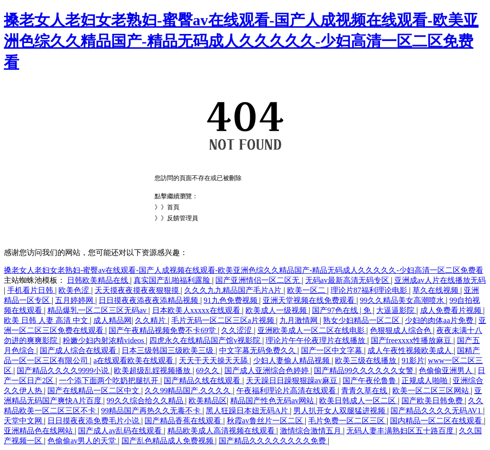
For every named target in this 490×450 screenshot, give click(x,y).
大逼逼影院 (396, 310)
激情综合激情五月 (311, 431)
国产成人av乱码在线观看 (121, 431)
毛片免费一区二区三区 (347, 421)
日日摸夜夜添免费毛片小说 (94, 421)
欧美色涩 (74, 290)
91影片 (412, 360)
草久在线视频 (436, 290)
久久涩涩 (237, 330)
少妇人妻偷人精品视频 (292, 360)
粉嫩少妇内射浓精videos (104, 340)
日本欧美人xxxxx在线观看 (197, 310)
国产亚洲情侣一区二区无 (258, 280)
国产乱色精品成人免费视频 (168, 441)
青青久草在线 (365, 390)
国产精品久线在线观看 (203, 380)
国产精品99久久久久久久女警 (364, 370)
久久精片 (151, 320)
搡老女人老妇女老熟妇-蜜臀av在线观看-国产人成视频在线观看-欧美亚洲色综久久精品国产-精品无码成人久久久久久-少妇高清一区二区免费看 (241, 41)
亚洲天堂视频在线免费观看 (309, 300)
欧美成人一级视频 (277, 310)
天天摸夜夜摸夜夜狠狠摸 (138, 290)
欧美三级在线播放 (366, 360)
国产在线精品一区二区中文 (94, 390)
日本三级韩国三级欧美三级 (168, 350)
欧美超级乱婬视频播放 (153, 370)
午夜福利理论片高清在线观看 (287, 390)
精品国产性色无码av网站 (273, 400)
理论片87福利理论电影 (370, 290)
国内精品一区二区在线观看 (437, 421)
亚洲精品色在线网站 (39, 431)
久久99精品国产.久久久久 (189, 390)
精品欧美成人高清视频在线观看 (222, 431)
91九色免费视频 (231, 300)
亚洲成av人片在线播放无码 (440, 280)
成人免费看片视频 (451, 310)
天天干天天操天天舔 (214, 360)
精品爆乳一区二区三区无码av (97, 310)
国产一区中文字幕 (332, 350)
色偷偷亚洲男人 (446, 370)
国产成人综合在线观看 (79, 350)
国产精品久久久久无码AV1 (436, 411)
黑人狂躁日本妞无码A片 (248, 411)
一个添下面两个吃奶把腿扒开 (109, 380)
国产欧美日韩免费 (433, 400)
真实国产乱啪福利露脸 (173, 280)
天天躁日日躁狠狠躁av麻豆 (292, 380)
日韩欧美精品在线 (98, 280)
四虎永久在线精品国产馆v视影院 (205, 340)
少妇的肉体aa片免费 (440, 320)
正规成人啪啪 (425, 380)
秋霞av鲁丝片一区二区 (266, 421)
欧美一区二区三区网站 (431, 390)
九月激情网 (299, 320)
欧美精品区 (208, 400)
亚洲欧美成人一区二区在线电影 (312, 330)
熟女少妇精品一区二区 (362, 320)
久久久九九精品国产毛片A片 (234, 290)
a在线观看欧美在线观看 (134, 360)
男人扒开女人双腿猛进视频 (340, 411)
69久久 (208, 370)
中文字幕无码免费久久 (258, 350)
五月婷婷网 (75, 300)
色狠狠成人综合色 (401, 330)
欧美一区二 (307, 290)
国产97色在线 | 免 (342, 310)
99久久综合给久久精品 (146, 400)
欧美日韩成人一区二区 (358, 400)
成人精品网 (112, 320)
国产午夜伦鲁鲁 (370, 380)
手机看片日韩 (31, 290)
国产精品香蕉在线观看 (184, 421)
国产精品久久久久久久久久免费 (273, 441)
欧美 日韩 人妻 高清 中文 (47, 320)
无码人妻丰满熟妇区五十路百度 (401, 431)
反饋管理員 (182, 218)
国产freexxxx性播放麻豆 (412, 340)
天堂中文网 (24, 421)
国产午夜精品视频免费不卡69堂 (163, 330)
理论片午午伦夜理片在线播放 (316, 340)
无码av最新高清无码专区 (348, 280)
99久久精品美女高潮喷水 (403, 300)
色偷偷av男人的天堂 (82, 441)
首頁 (173, 207)
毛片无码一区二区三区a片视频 (223, 320)
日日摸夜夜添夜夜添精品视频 (149, 300)
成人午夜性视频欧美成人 (411, 350)
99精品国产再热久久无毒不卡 (151, 411)
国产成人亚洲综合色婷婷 (267, 370)
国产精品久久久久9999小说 (64, 370)
